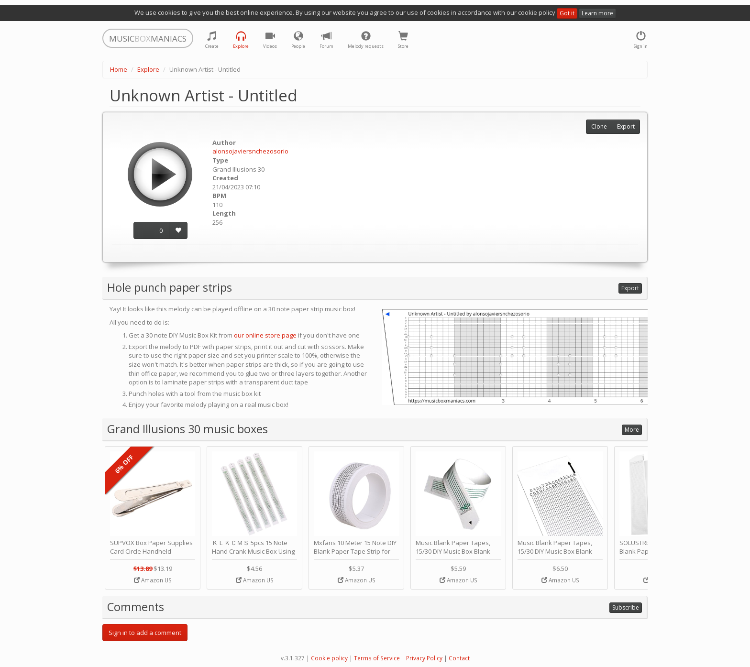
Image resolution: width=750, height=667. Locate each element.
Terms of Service (377, 658)
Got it (567, 13)
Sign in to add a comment (145, 632)
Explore (148, 69)
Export (626, 126)
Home (118, 69)
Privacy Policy (424, 658)
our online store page (265, 335)
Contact (459, 658)
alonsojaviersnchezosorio (250, 151)
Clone (599, 126)
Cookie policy (329, 658)
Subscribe (625, 607)
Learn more (597, 13)
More (632, 430)
